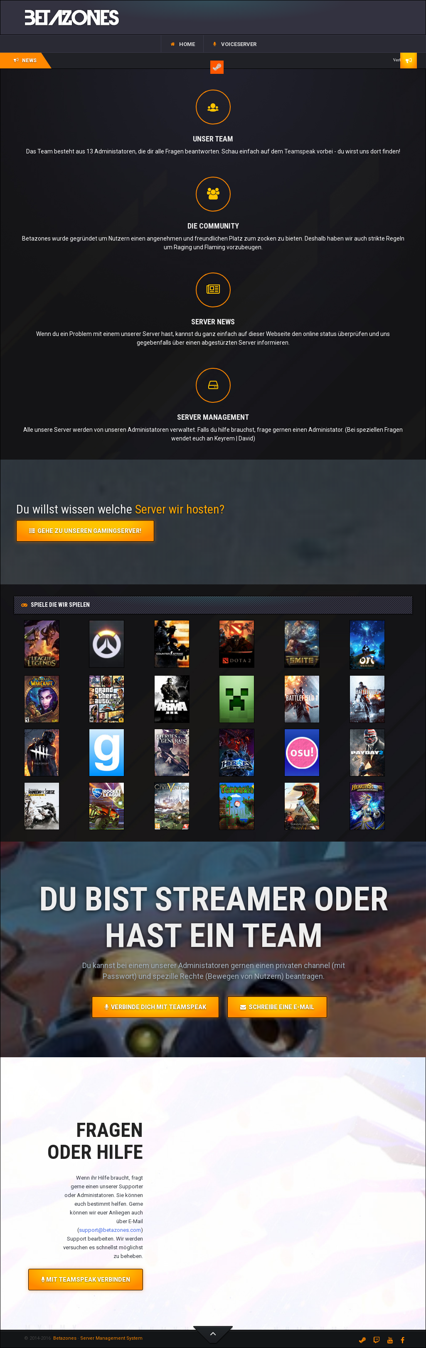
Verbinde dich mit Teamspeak (155, 1007)
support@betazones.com (110, 1230)
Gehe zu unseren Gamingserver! (85, 531)
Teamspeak (299, 151)
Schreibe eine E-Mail (277, 1007)
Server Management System (111, 1338)
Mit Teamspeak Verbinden (85, 1279)
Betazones (64, 1338)
